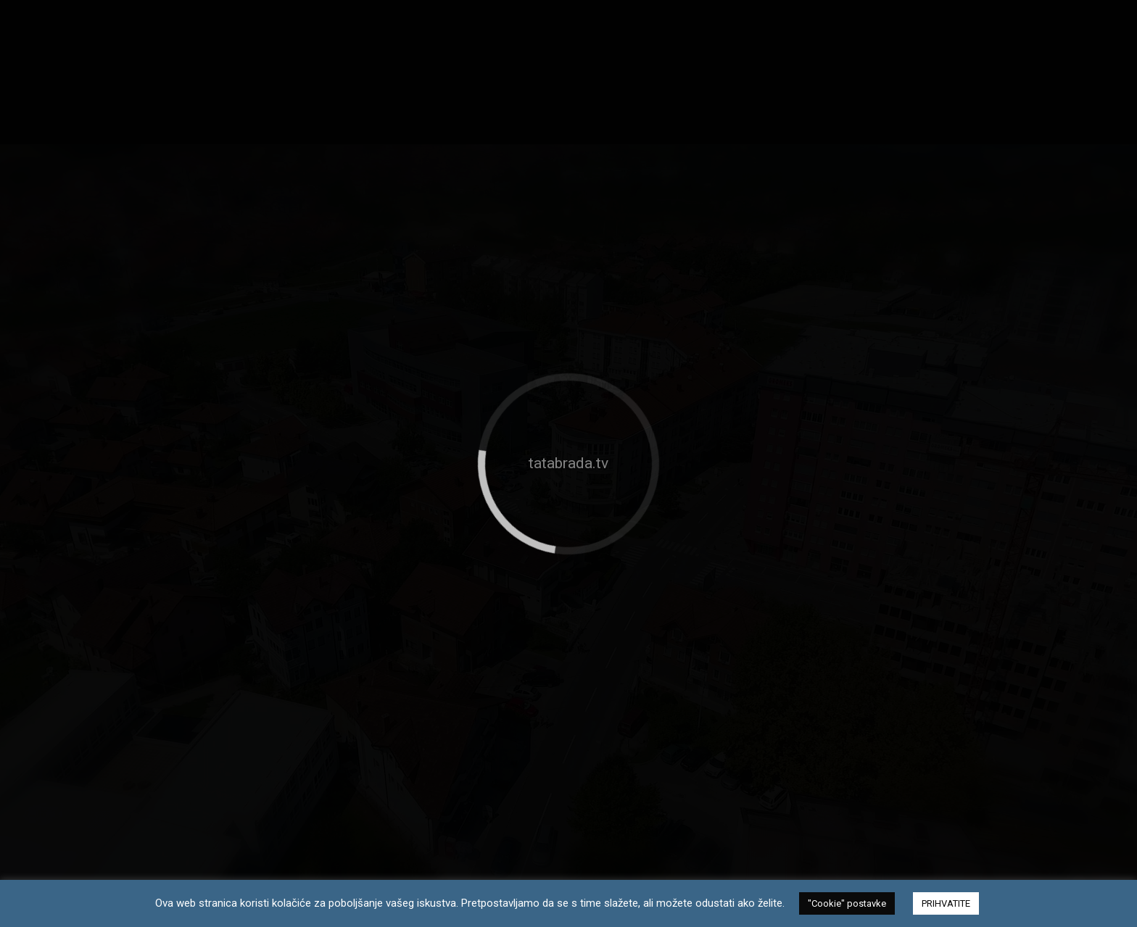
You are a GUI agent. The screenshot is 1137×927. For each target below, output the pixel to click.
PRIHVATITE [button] (946, 903)
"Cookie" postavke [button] (847, 903)
